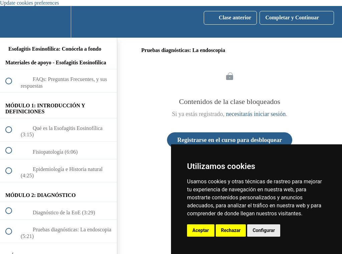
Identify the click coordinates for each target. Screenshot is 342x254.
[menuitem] (58, 22)
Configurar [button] (263, 230)
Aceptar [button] (200, 230)
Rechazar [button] (231, 230)
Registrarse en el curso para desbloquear (229, 140)
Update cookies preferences (29, 3)
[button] (12, 22)
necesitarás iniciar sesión (256, 114)
